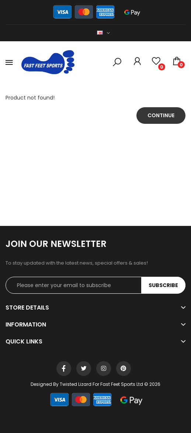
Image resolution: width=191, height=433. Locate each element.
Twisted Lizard (75, 384)
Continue (160, 115)
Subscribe (163, 285)
